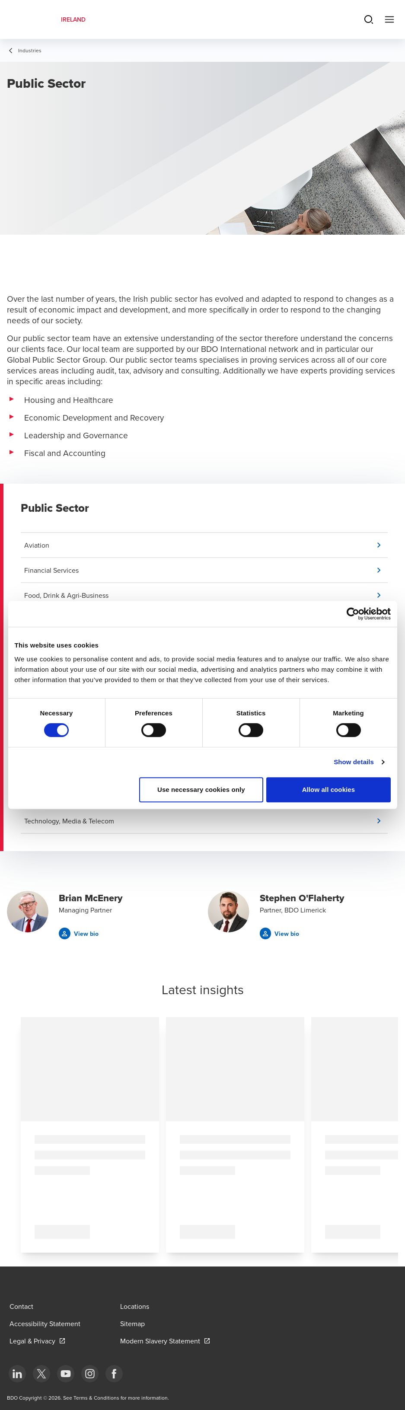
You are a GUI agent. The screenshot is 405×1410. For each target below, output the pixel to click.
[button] (206, 545)
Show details (354, 762)
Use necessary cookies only (201, 789)
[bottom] (17, 1373)
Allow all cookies (328, 789)
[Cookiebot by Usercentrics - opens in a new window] (353, 613)
